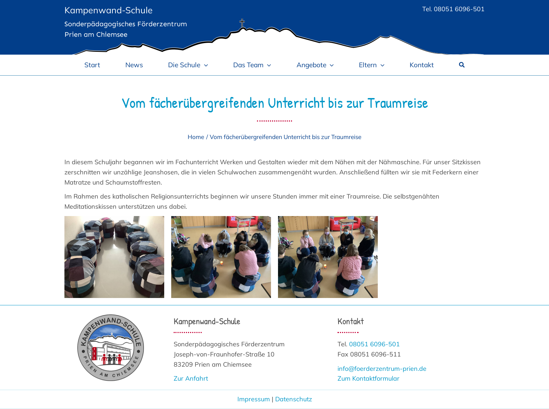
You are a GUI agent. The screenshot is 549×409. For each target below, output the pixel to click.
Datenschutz (293, 399)
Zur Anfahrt (191, 378)
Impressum (253, 399)
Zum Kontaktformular (368, 378)
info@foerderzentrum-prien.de (382, 369)
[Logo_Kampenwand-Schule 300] (110, 317)
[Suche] (462, 65)
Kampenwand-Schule (108, 10)
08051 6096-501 (459, 9)
